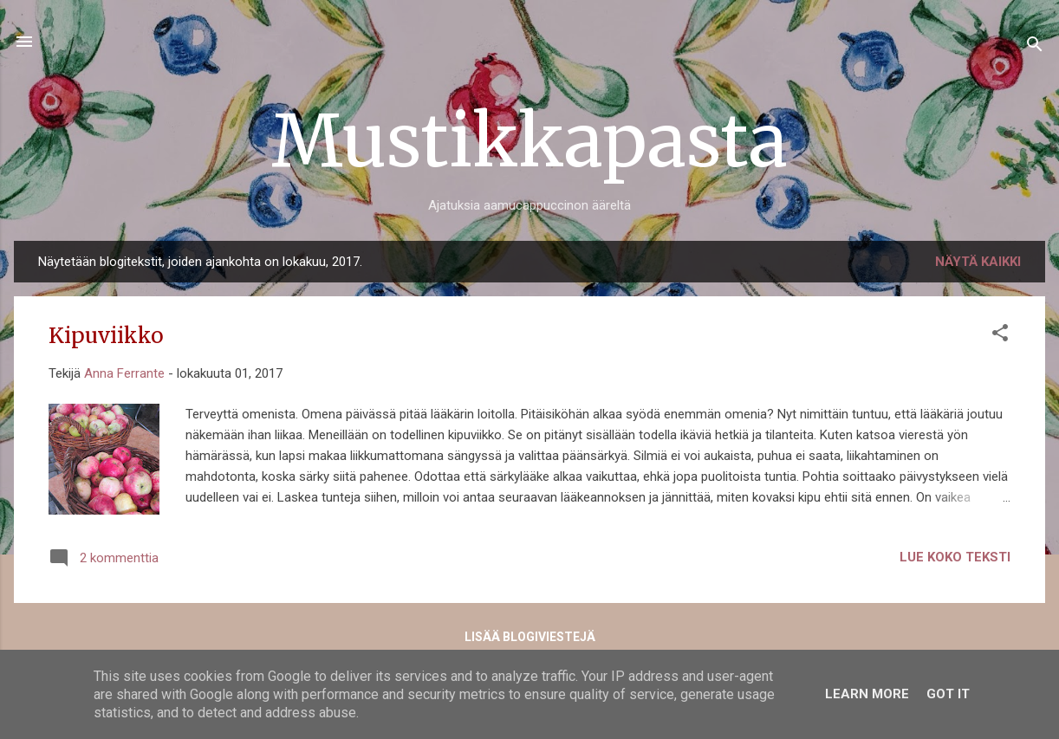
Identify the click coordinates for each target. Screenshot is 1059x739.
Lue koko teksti (955, 557)
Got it (948, 694)
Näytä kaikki (978, 261)
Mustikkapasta (529, 140)
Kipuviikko (106, 335)
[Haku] (1034, 47)
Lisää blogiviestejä (530, 637)
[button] (1000, 335)
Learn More (867, 694)
